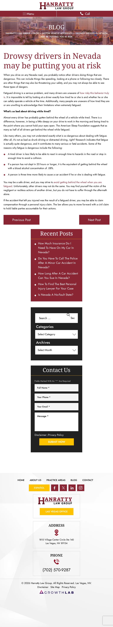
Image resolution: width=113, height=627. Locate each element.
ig (80, 487)
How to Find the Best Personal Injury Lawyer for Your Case (57, 286)
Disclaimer (40, 435)
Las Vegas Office (57, 511)
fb (54, 487)
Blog (74, 480)
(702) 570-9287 (56, 569)
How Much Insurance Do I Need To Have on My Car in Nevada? (56, 247)
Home (21, 480)
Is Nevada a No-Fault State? (55, 295)
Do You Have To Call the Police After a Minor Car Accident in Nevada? (58, 262)
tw (63, 487)
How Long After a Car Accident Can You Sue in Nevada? (58, 275)
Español (39, 487)
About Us (35, 480)
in (72, 487)
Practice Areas (55, 480)
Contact (87, 480)
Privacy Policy (56, 435)
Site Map (55, 587)
